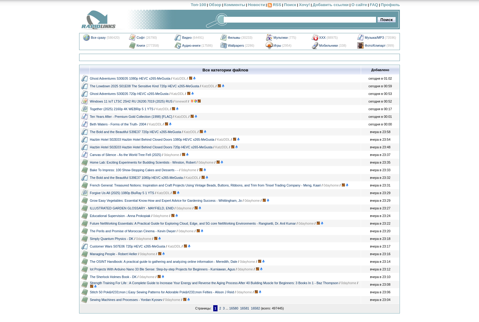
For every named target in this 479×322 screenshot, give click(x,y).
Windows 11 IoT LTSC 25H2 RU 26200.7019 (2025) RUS (131, 101)
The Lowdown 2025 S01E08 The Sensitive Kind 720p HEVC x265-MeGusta (144, 86)
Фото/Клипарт (375, 45)
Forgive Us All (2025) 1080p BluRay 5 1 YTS (122, 193)
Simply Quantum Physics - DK (111, 239)
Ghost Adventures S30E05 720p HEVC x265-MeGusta (129, 94)
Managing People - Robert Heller (113, 254)
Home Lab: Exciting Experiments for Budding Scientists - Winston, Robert (143, 162)
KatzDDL (179, 78)
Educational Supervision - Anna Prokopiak (120, 216)
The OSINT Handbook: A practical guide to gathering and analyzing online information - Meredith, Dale (163, 261)
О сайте (359, 4)
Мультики (280, 37)
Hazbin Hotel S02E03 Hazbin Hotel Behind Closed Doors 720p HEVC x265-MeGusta (151, 147)
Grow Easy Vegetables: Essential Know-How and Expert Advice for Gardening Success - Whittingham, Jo (166, 200)
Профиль (390, 4)
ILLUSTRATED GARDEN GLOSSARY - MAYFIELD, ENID (132, 208)
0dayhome (171, 155)
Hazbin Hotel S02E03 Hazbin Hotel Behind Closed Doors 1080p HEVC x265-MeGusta (152, 139)
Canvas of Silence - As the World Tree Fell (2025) (125, 155)
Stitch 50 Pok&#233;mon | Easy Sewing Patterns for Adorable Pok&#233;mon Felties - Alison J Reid (162, 292)
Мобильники (328, 45)
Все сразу (98, 37)
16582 (255, 308)
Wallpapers (236, 45)
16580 (233, 308)
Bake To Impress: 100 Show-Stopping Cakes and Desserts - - (134, 170)
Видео (187, 37)
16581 (244, 308)
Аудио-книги (191, 45)
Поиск (290, 4)
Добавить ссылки (331, 4)
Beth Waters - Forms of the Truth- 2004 (118, 124)
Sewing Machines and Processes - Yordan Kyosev (126, 300)
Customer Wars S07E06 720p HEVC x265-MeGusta (127, 246)
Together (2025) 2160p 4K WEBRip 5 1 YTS (121, 109)
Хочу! (304, 4)
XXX (322, 37)
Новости (256, 4)
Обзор (215, 4)
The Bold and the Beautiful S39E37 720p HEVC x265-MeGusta (135, 132)
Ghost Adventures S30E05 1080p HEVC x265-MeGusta (130, 78)
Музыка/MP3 (374, 37)
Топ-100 (198, 4)
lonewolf (181, 101)
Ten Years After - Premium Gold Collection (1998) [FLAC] (131, 116)
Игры (277, 45)
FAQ (374, 4)
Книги (141, 45)
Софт (141, 37)
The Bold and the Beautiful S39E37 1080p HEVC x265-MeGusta (136, 177)
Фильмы (234, 37)
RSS (277, 4)
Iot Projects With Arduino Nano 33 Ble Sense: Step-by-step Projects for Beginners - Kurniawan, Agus (162, 269)
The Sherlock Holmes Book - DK (113, 277)
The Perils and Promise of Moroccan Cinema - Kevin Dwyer (133, 231)
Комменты (234, 4)
